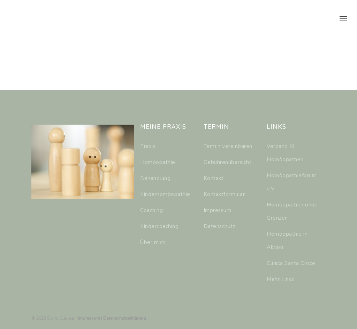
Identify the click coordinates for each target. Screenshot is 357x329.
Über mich (153, 242)
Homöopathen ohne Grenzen (292, 211)
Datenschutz (220, 226)
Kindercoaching (159, 226)
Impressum (217, 210)
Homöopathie (157, 162)
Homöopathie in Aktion (287, 240)
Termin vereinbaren (228, 146)
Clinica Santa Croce (291, 263)
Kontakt (214, 178)
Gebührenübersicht (228, 162)
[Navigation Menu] (343, 18)
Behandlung (155, 178)
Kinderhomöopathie (165, 194)
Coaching (151, 210)
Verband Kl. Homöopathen (285, 153)
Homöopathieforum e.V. (292, 182)
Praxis (147, 146)
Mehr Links (280, 279)
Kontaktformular (224, 194)
